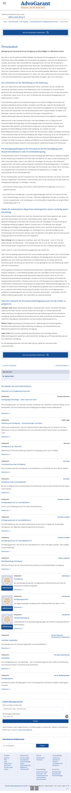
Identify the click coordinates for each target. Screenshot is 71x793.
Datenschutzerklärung (25, 730)
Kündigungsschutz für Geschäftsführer (15, 502)
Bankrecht (56, 765)
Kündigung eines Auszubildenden (13, 482)
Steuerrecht (56, 760)
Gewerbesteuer (41, 777)
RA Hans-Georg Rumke (62, 655)
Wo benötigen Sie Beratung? (11, 714)
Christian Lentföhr (64, 499)
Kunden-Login (8, 767)
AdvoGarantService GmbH (18, 786)
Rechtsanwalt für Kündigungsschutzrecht (44, 22)
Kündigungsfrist (7, 678)
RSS (5, 760)
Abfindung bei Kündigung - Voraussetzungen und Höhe (21, 423)
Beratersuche (40, 758)
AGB (5, 761)
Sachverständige (25, 761)
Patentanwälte (24, 769)
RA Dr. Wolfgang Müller (62, 675)
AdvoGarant (66, 576)
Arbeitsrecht (56, 758)
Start (5, 22)
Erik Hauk (66, 461)
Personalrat (64, 22)
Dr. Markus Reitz (8, 376)
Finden (35, 721)
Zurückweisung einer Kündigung (13, 464)
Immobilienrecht (57, 763)
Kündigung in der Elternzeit (11, 446)
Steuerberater (24, 760)
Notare (22, 763)
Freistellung (18, 579)
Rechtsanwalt (13, 22)
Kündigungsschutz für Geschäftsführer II (16, 520)
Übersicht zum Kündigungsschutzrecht (15, 391)
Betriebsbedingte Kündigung (11, 561)
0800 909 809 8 (16, 17)
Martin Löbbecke (64, 558)
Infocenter (39, 760)
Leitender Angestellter (9, 365)
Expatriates (5, 658)
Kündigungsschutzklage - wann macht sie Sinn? (19, 400)
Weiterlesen (6, 413)
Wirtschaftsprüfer (25, 765)
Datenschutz (8, 763)
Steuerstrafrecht (41, 779)
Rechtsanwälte (24, 758)
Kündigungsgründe (21, 599)
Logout (6, 769)
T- (32, 788)
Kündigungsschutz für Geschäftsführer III (16, 541)
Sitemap (6, 758)
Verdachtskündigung (61, 365)
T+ (36, 788)
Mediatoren (23, 767)
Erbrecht (55, 761)
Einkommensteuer (42, 772)
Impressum (7, 765)
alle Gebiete (24, 22)
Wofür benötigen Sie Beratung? (12, 705)
